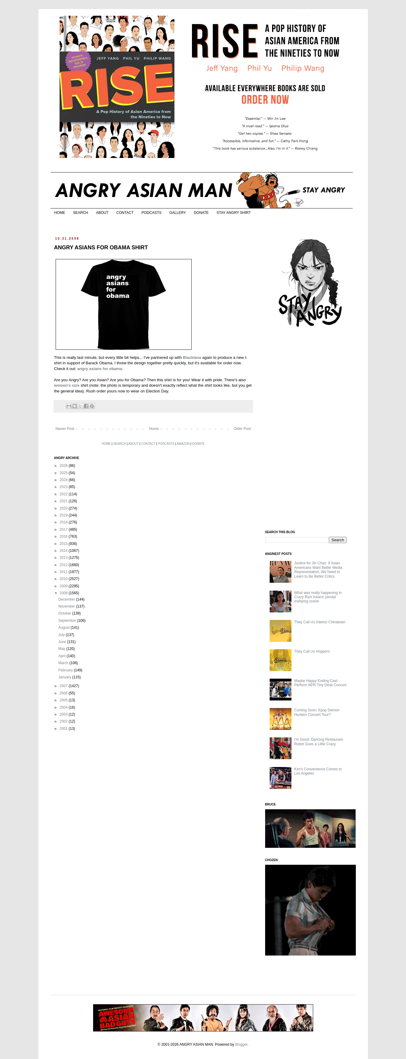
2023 (64, 487)
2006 (64, 693)
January (65, 677)
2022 (64, 494)
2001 (64, 728)
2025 (64, 473)
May (62, 649)
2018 (64, 522)
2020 (64, 508)
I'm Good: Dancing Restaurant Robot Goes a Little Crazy (318, 741)
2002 (64, 721)
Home (154, 429)
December (67, 599)
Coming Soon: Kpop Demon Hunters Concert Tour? (316, 712)
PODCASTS (151, 213)
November (67, 606)
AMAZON (183, 443)
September (67, 620)
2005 (64, 700)
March (64, 663)
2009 (64, 586)
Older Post (242, 429)
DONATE (201, 213)
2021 (64, 501)
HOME (59, 213)
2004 (64, 707)
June (62, 642)
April (62, 656)
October (65, 613)
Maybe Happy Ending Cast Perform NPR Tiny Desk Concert (320, 683)
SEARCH (80, 213)
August (64, 627)
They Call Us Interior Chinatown (319, 622)
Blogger (241, 1044)
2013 (64, 558)
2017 (64, 529)
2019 (64, 515)
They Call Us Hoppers (312, 651)
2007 (64, 686)
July (62, 635)
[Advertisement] (310, 429)
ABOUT (102, 213)
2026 (64, 466)
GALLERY (177, 213)
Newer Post (65, 429)
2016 (64, 536)
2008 (64, 593)
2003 (64, 714)
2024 (64, 480)
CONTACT (125, 213)
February (66, 670)
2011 (64, 572)
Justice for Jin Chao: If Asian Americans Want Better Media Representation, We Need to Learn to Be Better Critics (318, 569)
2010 (64, 579)
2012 (64, 565)
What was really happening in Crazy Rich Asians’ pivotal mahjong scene (318, 597)
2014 (64, 551)
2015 (64, 544)
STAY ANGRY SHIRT (233, 213)
